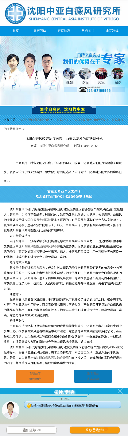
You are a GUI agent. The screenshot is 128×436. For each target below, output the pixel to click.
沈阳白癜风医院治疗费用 (52, 357)
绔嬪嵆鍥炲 (97, 429)
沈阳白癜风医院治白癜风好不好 (39, 246)
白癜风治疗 (61, 119)
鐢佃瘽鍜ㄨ (32, 430)
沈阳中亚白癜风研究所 (34, 119)
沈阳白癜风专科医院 (37, 219)
